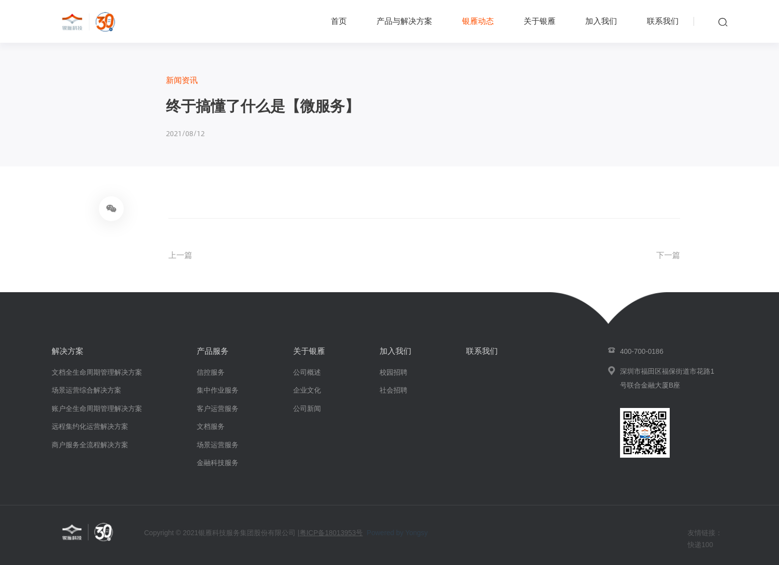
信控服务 (211, 372)
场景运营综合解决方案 (86, 390)
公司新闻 (307, 408)
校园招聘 (393, 372)
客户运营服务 (217, 408)
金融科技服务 (217, 463)
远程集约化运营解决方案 (90, 426)
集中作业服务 (217, 390)
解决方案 (67, 351)
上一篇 (180, 255)
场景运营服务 (217, 445)
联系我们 (663, 21)
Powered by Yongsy (397, 533)
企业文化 (307, 390)
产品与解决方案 (404, 21)
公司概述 (307, 372)
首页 (339, 21)
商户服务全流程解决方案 (90, 445)
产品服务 (213, 351)
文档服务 (211, 426)
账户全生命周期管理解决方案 (97, 408)
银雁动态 (478, 21)
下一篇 (668, 255)
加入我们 (601, 21)
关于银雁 (539, 21)
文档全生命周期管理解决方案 (97, 372)
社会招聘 (393, 390)
